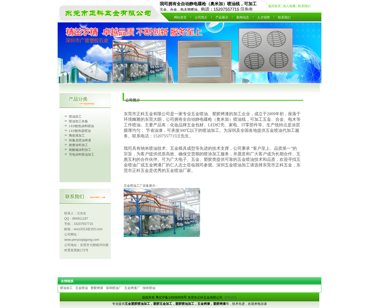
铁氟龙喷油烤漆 (80, 140)
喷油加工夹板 (78, 121)
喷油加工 (75, 116)
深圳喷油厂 (114, 288)
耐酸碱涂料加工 (80, 150)
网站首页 (180, 17)
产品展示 (222, 17)
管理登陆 (230, 297)
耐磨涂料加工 (78, 145)
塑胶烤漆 (97, 288)
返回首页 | (275, 6)
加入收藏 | (290, 6)
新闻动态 (242, 17)
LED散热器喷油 (80, 131)
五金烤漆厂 (132, 288)
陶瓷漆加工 (77, 135)
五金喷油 (81, 288)
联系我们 (304, 6)
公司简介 (201, 17)
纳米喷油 (149, 288)
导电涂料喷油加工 (81, 154)
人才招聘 (263, 17)
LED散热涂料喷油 (81, 126)
